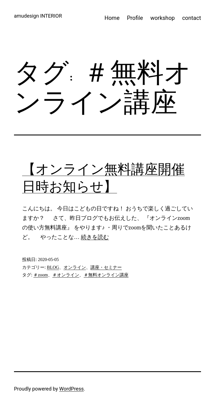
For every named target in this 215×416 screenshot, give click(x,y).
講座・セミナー (106, 267)
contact (191, 18)
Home (112, 18)
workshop (162, 18)
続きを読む (95, 237)
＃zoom (40, 274)
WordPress (71, 389)
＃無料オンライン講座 (106, 274)
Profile (135, 18)
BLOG (53, 267)
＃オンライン (65, 274)
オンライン (75, 267)
